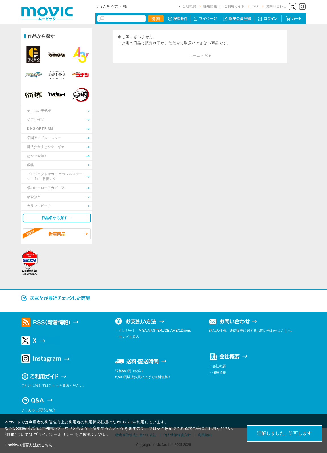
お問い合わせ (276, 6)
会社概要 (189, 6)
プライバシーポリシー (54, 434)
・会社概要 (217, 366)
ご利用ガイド (234, 6)
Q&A (255, 6)
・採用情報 (217, 372)
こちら (47, 445)
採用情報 (210, 6)
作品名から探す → (57, 218)
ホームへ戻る (200, 55)
